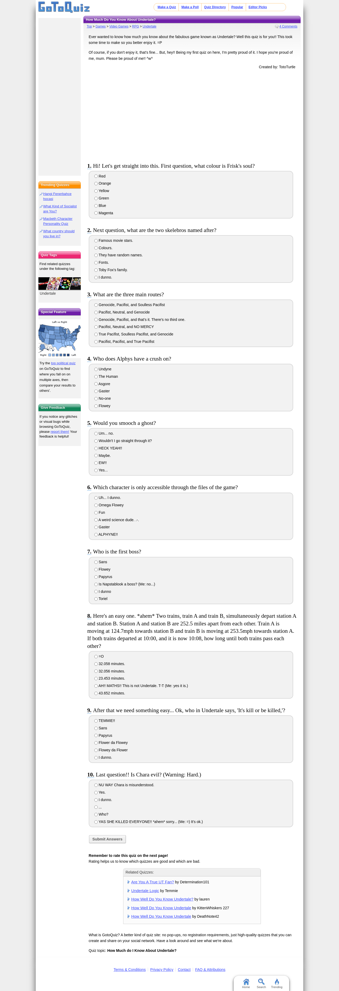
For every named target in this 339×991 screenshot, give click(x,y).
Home (246, 984)
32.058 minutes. (109, 664)
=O (99, 656)
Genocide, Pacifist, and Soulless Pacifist (129, 305)
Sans (100, 562)
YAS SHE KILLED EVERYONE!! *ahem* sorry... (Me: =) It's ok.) (148, 822)
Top (89, 26)
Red (100, 176)
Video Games (118, 26)
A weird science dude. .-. (116, 520)
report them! (60, 432)
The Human (106, 376)
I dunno (102, 591)
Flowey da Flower (111, 750)
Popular (237, 7)
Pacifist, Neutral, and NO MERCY (124, 327)
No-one (102, 398)
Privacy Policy (161, 969)
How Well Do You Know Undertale (161, 908)
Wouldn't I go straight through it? (123, 441)
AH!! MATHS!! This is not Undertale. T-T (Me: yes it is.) (141, 686)
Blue (100, 205)
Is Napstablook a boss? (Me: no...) (124, 584)
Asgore (102, 384)
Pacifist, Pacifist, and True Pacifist (124, 341)
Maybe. (102, 455)
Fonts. (101, 262)
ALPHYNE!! (106, 534)
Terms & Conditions (130, 969)
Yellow (101, 191)
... (98, 807)
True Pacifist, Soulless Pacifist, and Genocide (133, 334)
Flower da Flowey (111, 742)
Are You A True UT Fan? (152, 882)
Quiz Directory (215, 7)
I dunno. (103, 277)
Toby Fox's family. (111, 270)
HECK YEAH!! (108, 448)
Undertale (150, 26)
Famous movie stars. (113, 240)
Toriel (101, 599)
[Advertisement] (192, 115)
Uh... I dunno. (107, 497)
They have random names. (118, 255)
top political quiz (63, 363)
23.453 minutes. (109, 678)
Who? (101, 814)
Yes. (100, 792)
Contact (184, 969)
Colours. (103, 248)
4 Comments (288, 26)
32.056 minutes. (109, 671)
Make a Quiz (167, 7)
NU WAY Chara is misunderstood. (124, 785)
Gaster (102, 391)
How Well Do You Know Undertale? (162, 899)
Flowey (102, 406)
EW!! (100, 463)
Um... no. (104, 433)
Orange (102, 183)
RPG (135, 26)
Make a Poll (190, 7)
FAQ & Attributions (210, 969)
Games (100, 26)
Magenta (103, 213)
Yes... (101, 470)
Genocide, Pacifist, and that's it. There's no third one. (139, 319)
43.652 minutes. (109, 693)
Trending (276, 984)
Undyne (102, 369)
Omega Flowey (109, 505)
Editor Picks (258, 7)
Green (101, 198)
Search (261, 984)
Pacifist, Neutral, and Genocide (122, 312)
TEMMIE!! (104, 721)
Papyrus (103, 577)
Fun (99, 512)
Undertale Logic (145, 890)
